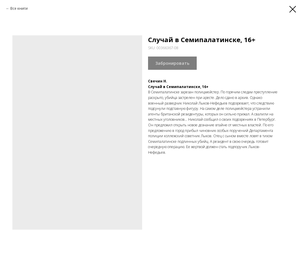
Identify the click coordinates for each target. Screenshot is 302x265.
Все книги (19, 8)
